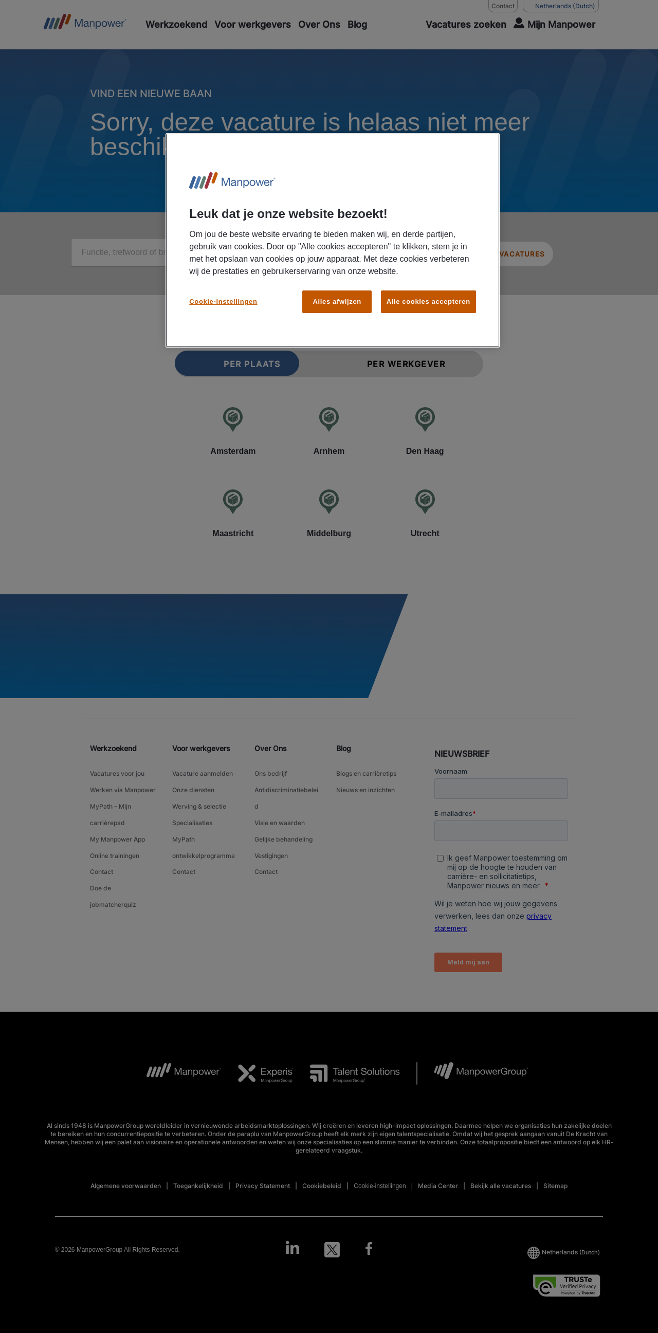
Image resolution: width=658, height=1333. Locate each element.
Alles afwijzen (337, 301)
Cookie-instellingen (223, 301)
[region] (333, 240)
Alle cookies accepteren (428, 301)
